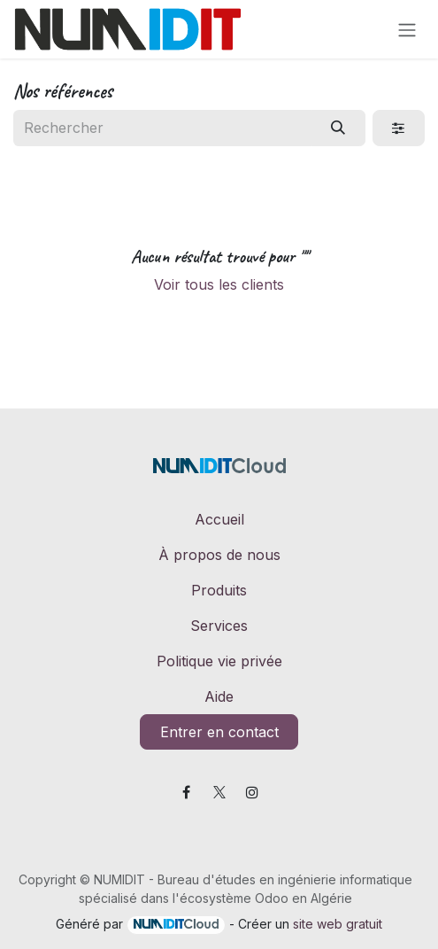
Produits (219, 590)
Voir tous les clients (219, 284)
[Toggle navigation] (407, 29)
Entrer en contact (219, 732)
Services (219, 625)
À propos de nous (219, 555)
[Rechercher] (338, 127)
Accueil (219, 519)
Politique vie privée (219, 661)
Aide (219, 696)
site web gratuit (337, 923)
